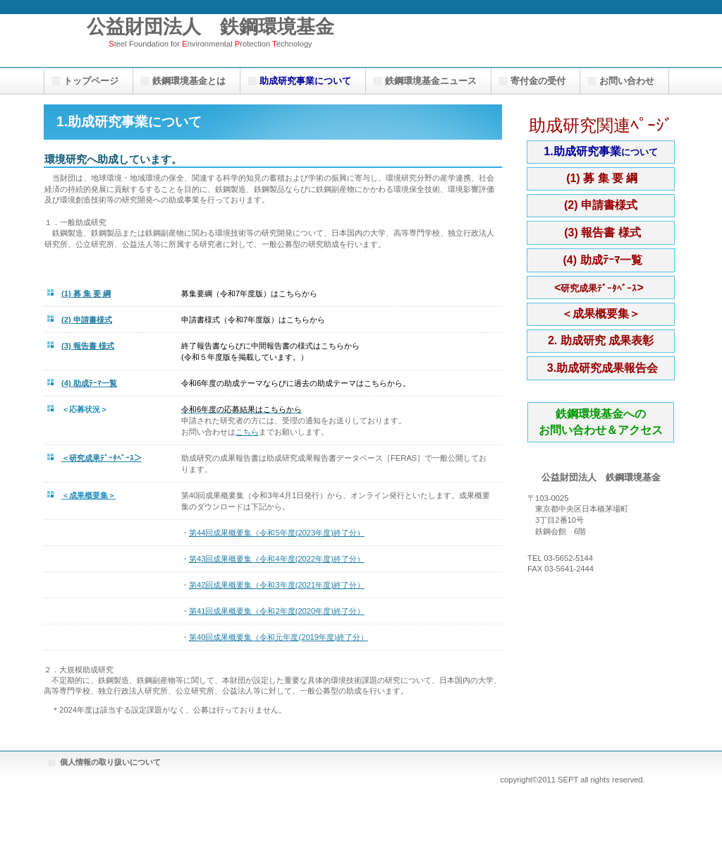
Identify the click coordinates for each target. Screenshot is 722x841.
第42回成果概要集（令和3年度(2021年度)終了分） (277, 585)
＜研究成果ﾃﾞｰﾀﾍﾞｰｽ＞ (101, 458)
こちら (247, 432)
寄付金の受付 (537, 80)
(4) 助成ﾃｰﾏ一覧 (89, 383)
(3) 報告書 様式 (87, 345)
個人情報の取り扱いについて (110, 762)
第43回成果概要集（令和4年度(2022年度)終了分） (277, 559)
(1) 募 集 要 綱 (86, 293)
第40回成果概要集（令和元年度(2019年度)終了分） (278, 637)
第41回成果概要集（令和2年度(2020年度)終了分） (277, 611)
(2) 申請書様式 (86, 319)
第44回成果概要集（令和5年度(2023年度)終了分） (277, 532)
